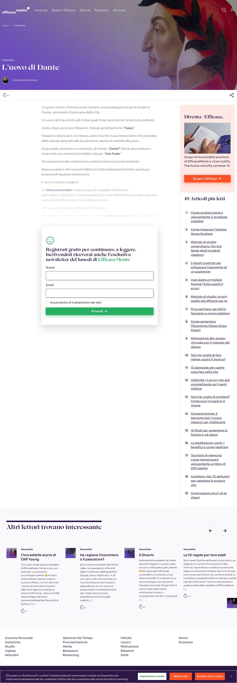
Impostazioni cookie (152, 676)
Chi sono (119, 10)
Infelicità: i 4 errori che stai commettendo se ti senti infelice (210, 384)
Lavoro (126, 642)
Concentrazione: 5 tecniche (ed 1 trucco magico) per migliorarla (208, 418)
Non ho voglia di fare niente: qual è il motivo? (208, 357)
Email (50, 285)
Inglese (10, 651)
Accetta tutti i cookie (210, 676)
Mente (67, 646)
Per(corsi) (102, 10)
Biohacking (71, 655)
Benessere (70, 651)
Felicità (126, 638)
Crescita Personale (19, 638)
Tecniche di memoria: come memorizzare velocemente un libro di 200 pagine (208, 462)
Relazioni (127, 651)
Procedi (99, 311)
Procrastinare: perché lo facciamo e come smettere (210, 311)
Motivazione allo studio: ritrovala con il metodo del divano (210, 343)
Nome (50, 267)
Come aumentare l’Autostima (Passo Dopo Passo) (209, 326)
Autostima (12, 642)
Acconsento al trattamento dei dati (75, 302)
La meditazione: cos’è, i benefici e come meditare (209, 445)
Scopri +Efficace (63, 10)
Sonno (183, 638)
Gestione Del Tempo (78, 638)
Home (5, 25)
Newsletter (20, 25)
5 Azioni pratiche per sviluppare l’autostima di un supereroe (209, 267)
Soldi (124, 655)
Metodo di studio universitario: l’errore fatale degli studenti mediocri (206, 248)
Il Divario (146, 555)
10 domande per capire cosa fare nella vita (207, 370)
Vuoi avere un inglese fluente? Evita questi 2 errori (207, 284)
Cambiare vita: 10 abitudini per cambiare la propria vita (210, 481)
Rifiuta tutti (181, 676)
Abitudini (12, 655)
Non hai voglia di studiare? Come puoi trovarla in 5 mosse (210, 401)
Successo (186, 642)
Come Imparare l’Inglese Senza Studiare (208, 232)
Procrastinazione (75, 642)
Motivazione (130, 646)
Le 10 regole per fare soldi (205, 555)
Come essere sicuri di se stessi (209, 495)
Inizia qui (41, 10)
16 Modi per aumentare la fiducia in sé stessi (209, 433)
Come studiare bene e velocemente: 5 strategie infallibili (209, 217)
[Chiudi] (231, 677)
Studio (10, 646)
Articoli (85, 10)
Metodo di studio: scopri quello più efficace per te (209, 299)
